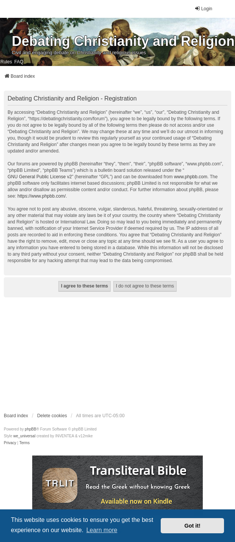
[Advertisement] (117, 355)
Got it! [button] (193, 526)
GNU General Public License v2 (40, 176)
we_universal (24, 436)
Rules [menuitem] (6, 61)
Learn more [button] (102, 530)
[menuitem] (10, 443)
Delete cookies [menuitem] (52, 415)
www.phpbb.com (190, 176)
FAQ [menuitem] (19, 61)
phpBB (30, 429)
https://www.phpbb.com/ (41, 196)
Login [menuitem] (203, 8)
